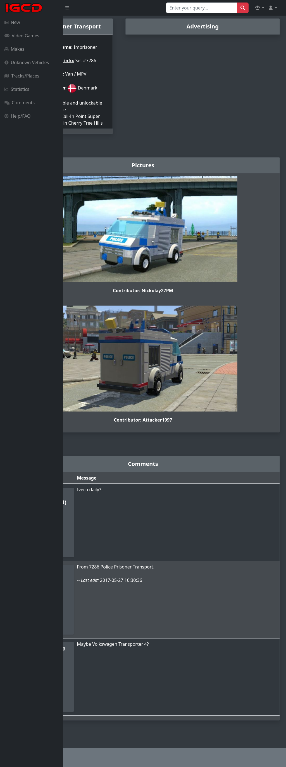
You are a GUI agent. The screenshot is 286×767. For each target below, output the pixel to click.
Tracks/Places (21, 76)
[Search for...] (201, 8)
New (12, 22)
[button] (259, 7)
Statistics (16, 89)
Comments (19, 103)
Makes (14, 49)
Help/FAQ (17, 116)
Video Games (21, 36)
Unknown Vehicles (26, 62)
